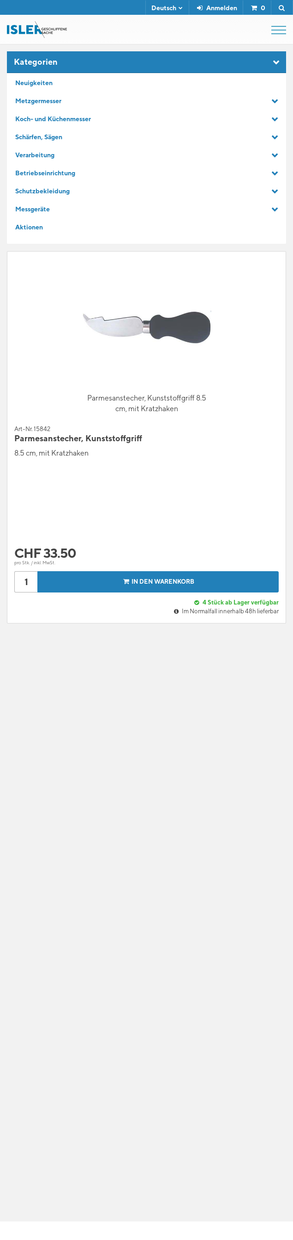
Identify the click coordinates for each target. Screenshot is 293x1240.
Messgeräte (32, 209)
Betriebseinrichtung (45, 173)
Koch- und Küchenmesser (53, 119)
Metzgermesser (38, 101)
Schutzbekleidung (42, 191)
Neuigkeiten (34, 82)
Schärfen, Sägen (38, 137)
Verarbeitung (34, 155)
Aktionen (29, 227)
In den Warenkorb (157, 581)
